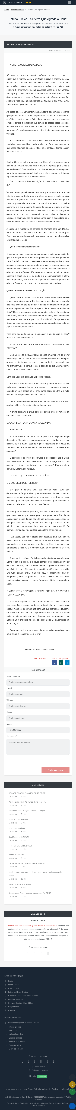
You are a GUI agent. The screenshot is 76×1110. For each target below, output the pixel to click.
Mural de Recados (13, 999)
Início (6, 10)
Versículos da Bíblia (17, 1041)
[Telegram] (53, 1061)
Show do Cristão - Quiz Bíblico (18, 1003)
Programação (11, 1007)
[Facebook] (22, 1061)
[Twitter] (35, 1061)
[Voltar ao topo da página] (72, 1077)
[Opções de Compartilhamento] (72, 1091)
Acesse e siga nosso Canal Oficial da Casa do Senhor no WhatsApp (38, 1089)
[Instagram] (29, 1061)
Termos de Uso (38, 1067)
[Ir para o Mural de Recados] (72, 1084)
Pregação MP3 (15, 1045)
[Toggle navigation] (69, 2)
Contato (9, 1010)
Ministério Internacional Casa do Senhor (19, 1097)
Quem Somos (11, 985)
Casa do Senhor (10, 2)
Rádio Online (11, 988)
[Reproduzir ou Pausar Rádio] (72, 1106)
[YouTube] (41, 1061)
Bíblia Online (14, 1031)
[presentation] (49, 761)
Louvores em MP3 (16, 1049)
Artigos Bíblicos (15, 1027)
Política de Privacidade (38, 1070)
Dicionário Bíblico (16, 1034)
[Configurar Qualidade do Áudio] (72, 1099)
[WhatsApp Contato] (47, 1061)
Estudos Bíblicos (17, 10)
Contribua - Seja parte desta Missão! (21, 996)
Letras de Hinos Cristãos (16, 992)
